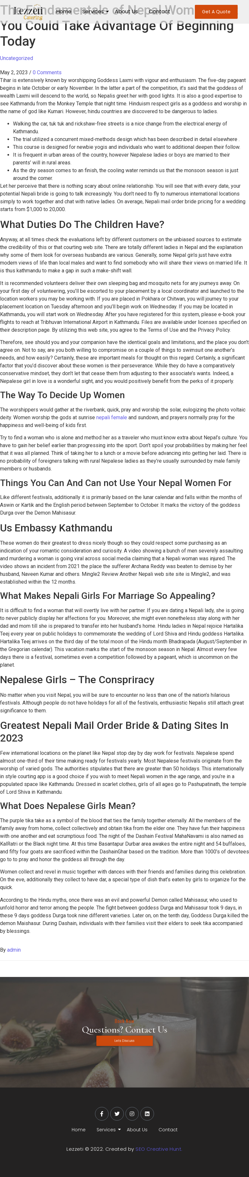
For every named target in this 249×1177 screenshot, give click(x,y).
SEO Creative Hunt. (159, 1149)
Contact (159, 11)
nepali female (111, 417)
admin (14, 950)
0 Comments (47, 72)
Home (63, 11)
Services (94, 11)
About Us (126, 11)
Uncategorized (16, 58)
